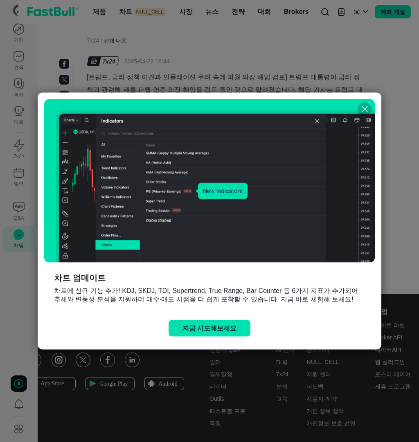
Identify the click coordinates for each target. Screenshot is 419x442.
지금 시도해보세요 (209, 328)
